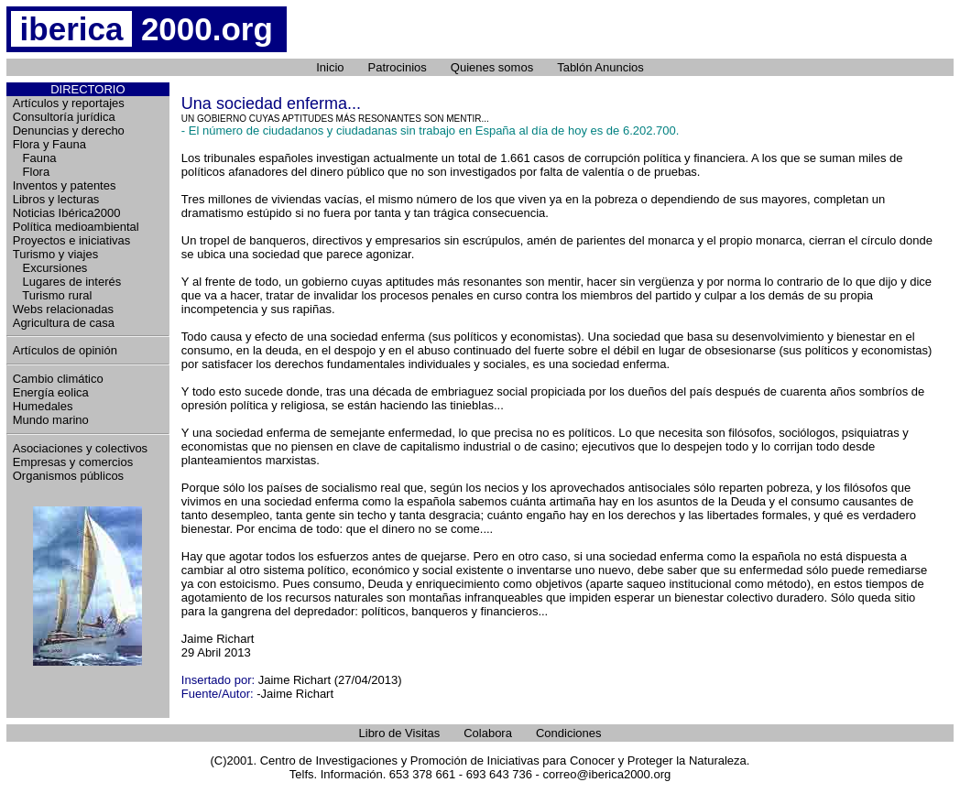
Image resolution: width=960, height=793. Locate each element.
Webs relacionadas (63, 309)
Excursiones (50, 268)
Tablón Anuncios (600, 67)
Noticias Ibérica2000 (67, 213)
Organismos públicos (68, 476)
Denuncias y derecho (69, 130)
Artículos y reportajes (69, 103)
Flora (31, 172)
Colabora (488, 733)
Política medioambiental (76, 227)
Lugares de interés (67, 281)
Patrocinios (397, 67)
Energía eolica (51, 392)
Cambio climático (58, 379)
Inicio (330, 67)
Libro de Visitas (400, 733)
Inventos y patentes (64, 185)
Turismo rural (53, 295)
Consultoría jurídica (64, 117)
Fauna (35, 158)
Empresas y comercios (73, 462)
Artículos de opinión (65, 350)
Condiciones (569, 733)
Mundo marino (51, 420)
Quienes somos (492, 67)
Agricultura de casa (64, 323)
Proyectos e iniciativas (72, 240)
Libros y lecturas (56, 199)
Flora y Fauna (49, 144)
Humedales (43, 406)
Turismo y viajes (55, 254)
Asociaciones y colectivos (80, 448)
